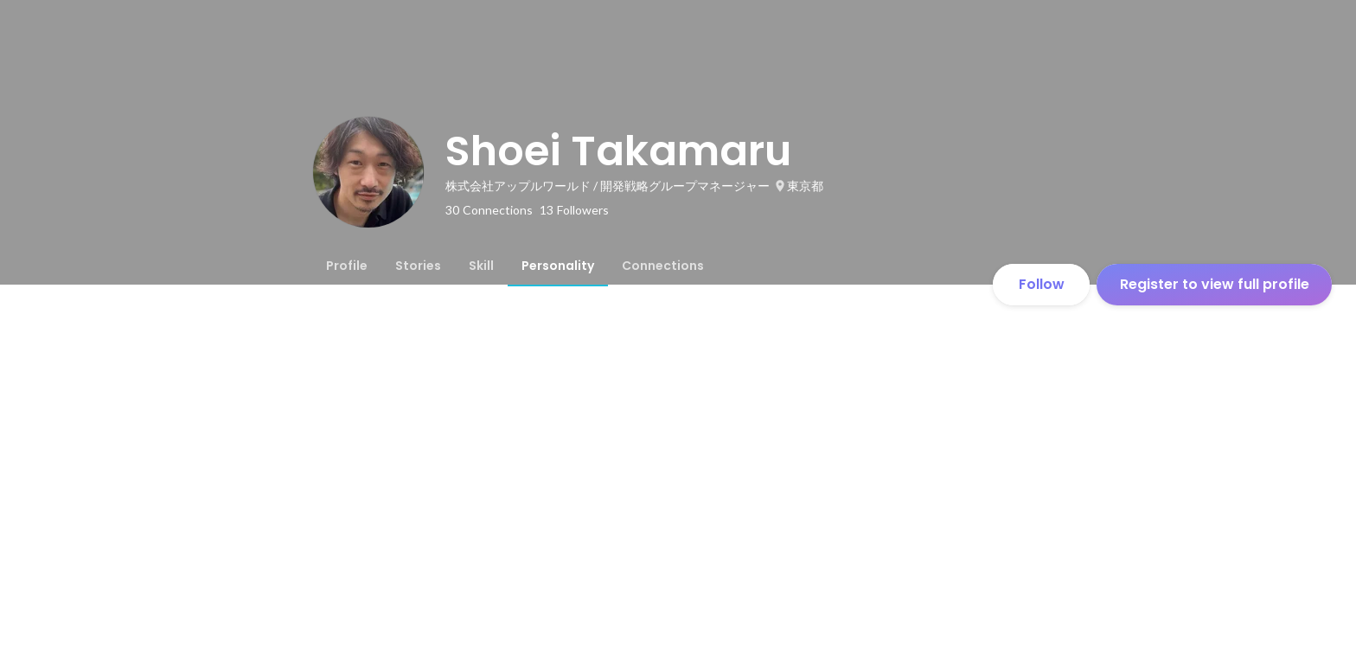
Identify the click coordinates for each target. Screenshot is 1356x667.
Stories (418, 265)
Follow (1042, 284)
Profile (347, 265)
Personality (557, 265)
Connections (663, 265)
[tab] (346, 265)
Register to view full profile (1214, 284)
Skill (481, 265)
